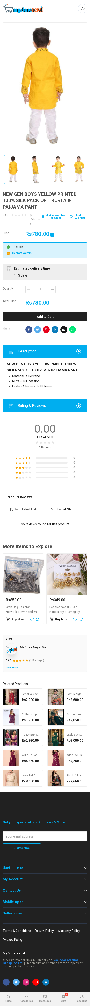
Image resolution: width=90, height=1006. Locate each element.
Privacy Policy (13, 940)
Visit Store (12, 667)
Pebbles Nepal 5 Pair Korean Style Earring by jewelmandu (64, 611)
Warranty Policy (69, 931)
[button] (27, 509)
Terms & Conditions (17, 931)
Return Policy (44, 931)
